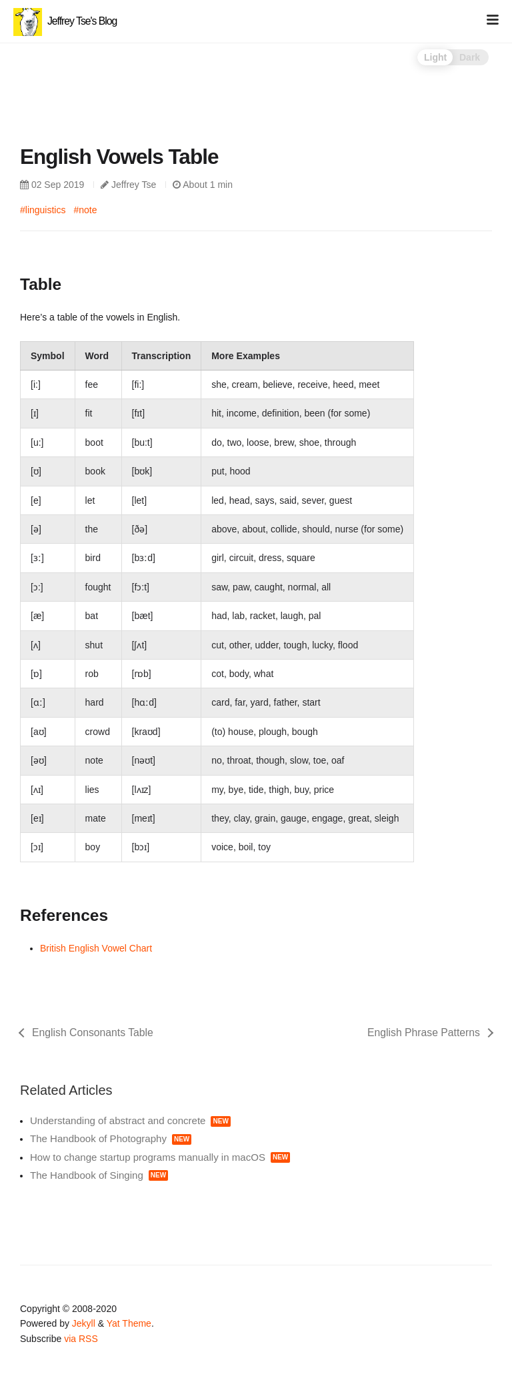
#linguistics (42, 210)
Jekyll (83, 1323)
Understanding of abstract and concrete (130, 1120)
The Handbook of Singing (99, 1175)
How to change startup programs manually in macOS (160, 1157)
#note (85, 210)
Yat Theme (129, 1323)
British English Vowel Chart (96, 948)
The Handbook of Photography (110, 1138)
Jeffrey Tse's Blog (65, 21)
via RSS (81, 1338)
